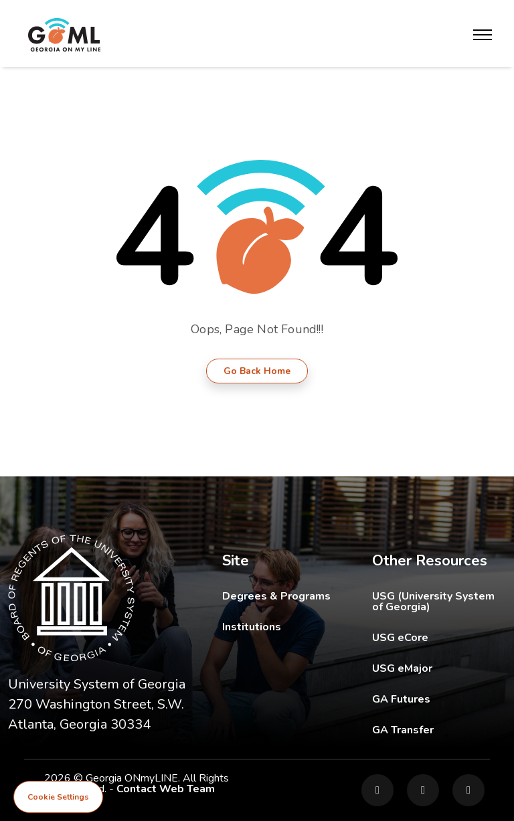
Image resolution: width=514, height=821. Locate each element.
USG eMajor (439, 668)
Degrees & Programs (276, 596)
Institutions (251, 627)
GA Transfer (439, 729)
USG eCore (439, 637)
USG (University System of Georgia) (439, 601)
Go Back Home (257, 371)
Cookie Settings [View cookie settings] (58, 797)
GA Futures (439, 699)
